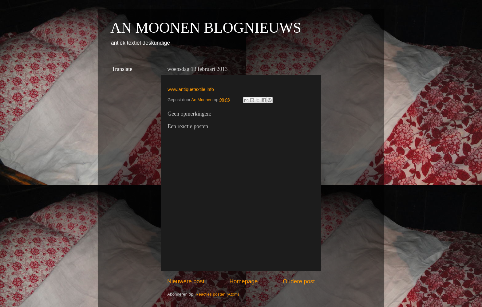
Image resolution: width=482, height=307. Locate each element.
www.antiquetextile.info (191, 89)
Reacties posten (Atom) (217, 294)
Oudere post (299, 281)
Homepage (243, 281)
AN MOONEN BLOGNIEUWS (205, 27)
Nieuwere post (185, 281)
